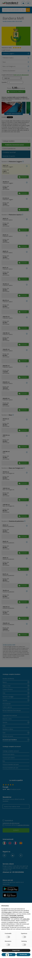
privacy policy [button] (7, 912)
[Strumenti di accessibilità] (7, 955)
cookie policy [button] (26, 919)
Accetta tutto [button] (23, 954)
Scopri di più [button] (16, 950)
